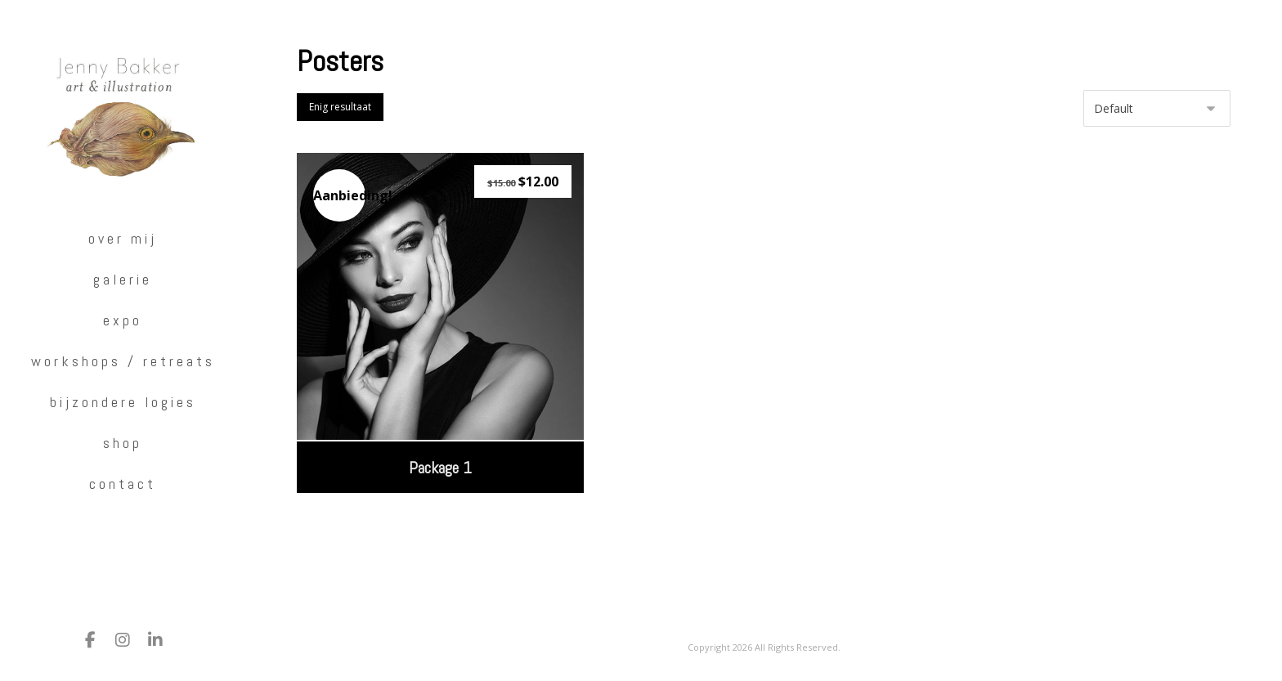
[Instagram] (122, 640)
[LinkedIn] (155, 640)
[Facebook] (90, 640)
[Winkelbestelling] (1156, 108)
